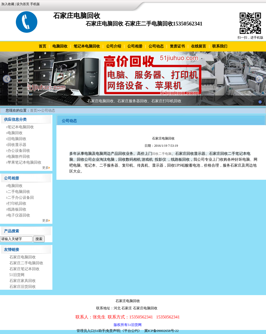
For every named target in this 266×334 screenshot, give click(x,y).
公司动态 (156, 46)
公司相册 (134, 46)
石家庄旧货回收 (22, 287)
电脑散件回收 (19, 157)
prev (7, 79)
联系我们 (219, 46)
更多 (45, 168)
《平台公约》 (131, 331)
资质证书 (177, 46)
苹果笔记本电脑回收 (24, 162)
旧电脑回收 (17, 139)
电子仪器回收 (19, 215)
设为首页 (22, 4)
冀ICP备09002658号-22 (161, 331)
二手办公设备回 (21, 198)
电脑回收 (59, 46)
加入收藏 (7, 4)
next (259, 79)
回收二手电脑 (161, 154)
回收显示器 (17, 145)
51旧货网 (16, 275)
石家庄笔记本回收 (24, 269)
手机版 (35, 4)
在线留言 (198, 46)
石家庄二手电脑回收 (26, 263)
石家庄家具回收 (22, 281)
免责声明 (113, 331)
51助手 (100, 331)
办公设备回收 (19, 151)
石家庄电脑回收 (22, 257)
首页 (42, 46)
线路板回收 (17, 209)
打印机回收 (17, 203)
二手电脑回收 (19, 192)
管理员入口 (85, 331)
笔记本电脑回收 (87, 46)
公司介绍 (113, 46)
